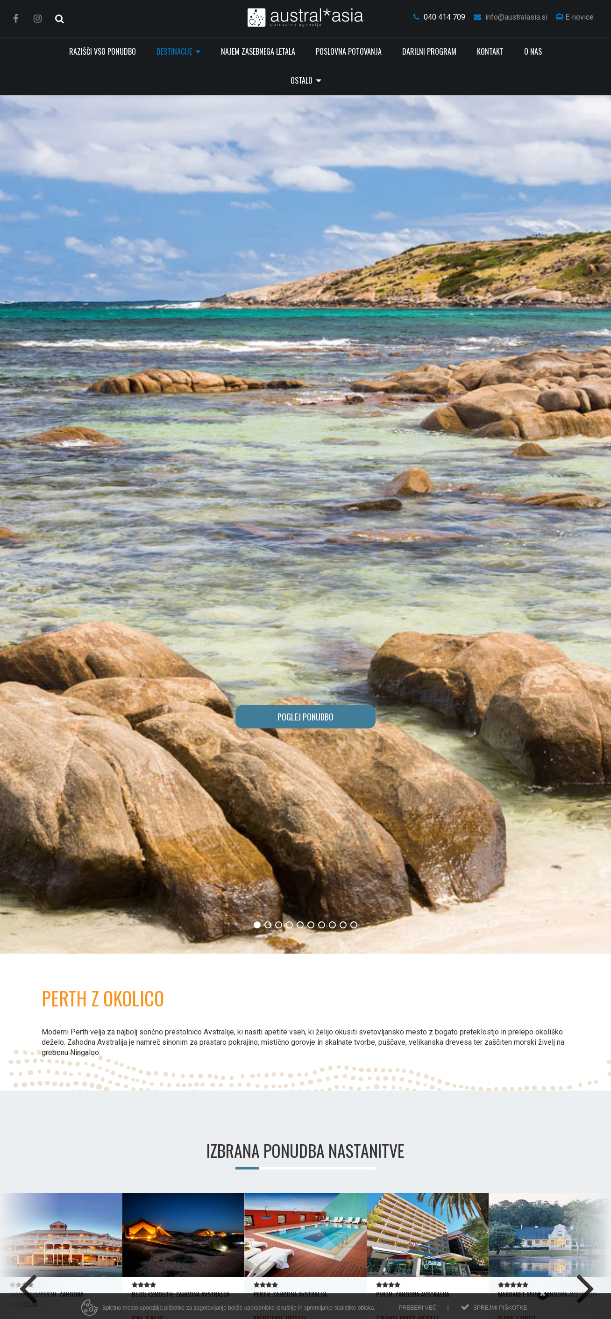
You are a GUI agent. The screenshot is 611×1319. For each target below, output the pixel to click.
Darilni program (429, 51)
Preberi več (417, 1313)
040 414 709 (439, 17)
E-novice (575, 17)
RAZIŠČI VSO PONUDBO (102, 51)
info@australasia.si (510, 17)
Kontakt (490, 51)
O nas (533, 51)
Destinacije (175, 51)
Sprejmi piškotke (500, 1313)
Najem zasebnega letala (258, 51)
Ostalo (302, 80)
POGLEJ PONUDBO (305, 717)
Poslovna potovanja (349, 51)
